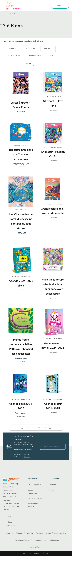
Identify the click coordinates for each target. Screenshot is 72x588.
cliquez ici (27, 457)
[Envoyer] (62, 446)
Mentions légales (22, 540)
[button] (14, 49)
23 (33, 427)
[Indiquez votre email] (50, 446)
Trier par (27, 64)
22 (28, 427)
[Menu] (60, 6)
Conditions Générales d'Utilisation (45, 540)
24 (39, 427)
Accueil (7, 14)
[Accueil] (12, 5)
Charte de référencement (37, 547)
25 (44, 427)
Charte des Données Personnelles (20, 533)
